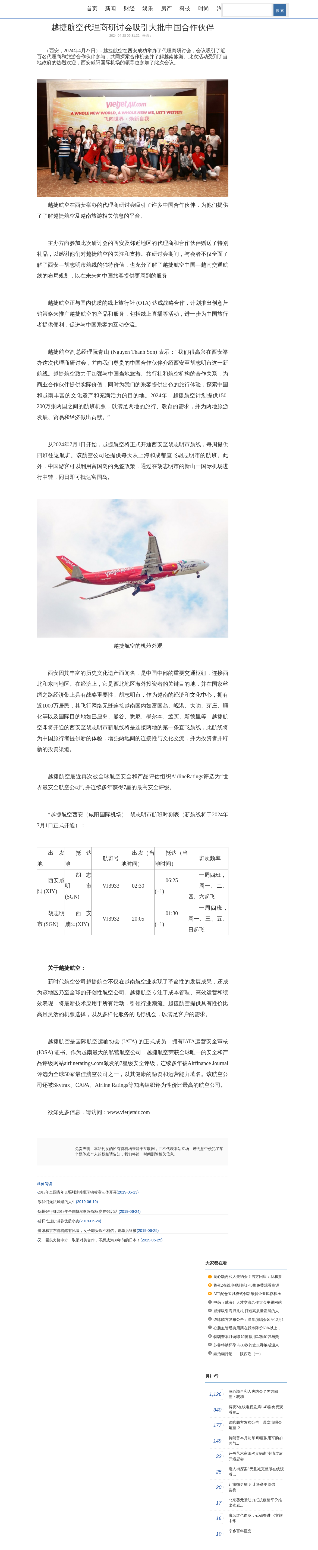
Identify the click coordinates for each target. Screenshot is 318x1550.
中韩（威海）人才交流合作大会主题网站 (247, 1302)
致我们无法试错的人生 (57, 1202)
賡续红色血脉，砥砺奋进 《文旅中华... (256, 1518)
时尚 (203, 8)
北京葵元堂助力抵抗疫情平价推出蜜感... (255, 1503)
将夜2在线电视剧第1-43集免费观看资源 (246, 1285)
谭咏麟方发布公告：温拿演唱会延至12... (255, 1425)
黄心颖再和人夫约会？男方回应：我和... (253, 1394)
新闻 (110, 8)
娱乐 (147, 8)
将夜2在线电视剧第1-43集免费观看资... (256, 1409)
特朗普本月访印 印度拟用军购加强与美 (246, 1337)
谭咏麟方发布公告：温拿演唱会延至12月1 (248, 1320)
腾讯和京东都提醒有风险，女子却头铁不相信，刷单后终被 (87, 1231)
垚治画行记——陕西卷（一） (238, 1354)
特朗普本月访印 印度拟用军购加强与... (256, 1441)
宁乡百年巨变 (240, 1531)
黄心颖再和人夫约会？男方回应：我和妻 (247, 1277)
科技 (185, 8)
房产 (166, 8)
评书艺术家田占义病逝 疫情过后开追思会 (256, 1456)
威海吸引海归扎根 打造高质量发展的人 (246, 1311)
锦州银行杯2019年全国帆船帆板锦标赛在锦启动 (78, 1212)
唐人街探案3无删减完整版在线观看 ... (256, 1472)
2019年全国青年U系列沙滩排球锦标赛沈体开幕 (77, 1192)
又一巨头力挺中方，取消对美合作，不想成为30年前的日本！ (89, 1240)
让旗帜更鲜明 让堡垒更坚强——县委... (256, 1487)
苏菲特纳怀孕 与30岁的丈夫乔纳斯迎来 (246, 1345)
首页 (92, 8)
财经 (129, 8)
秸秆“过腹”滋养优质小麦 (58, 1221)
